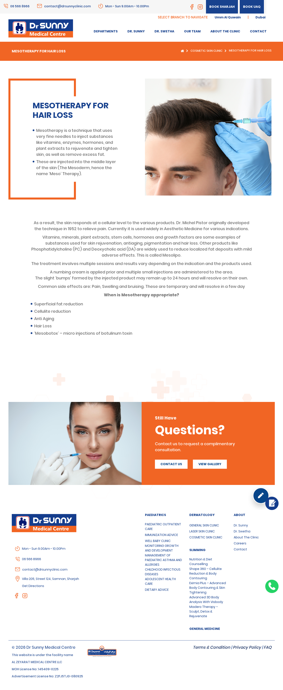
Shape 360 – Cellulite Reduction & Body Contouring (205, 573)
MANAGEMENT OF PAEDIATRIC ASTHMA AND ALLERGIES (163, 560)
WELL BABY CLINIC (158, 541)
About (239, 515)
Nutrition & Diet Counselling (200, 561)
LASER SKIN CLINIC (202, 531)
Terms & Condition (211, 647)
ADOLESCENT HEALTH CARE (160, 581)
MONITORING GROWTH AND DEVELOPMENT (161, 548)
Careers (240, 543)
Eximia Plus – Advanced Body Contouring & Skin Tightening (207, 588)
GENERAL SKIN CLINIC (204, 525)
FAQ (267, 647)
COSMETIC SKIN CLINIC (206, 51)
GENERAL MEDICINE (204, 629)
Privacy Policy (247, 647)
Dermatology (202, 515)
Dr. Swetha (242, 531)
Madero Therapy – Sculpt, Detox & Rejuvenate (203, 611)
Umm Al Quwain (228, 17)
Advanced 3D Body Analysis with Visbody (206, 599)
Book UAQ (252, 6)
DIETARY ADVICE (157, 589)
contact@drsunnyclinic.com (67, 6)
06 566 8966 (20, 6)
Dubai (260, 17)
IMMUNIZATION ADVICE (161, 535)
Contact (240, 549)
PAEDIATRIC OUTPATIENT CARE (163, 526)
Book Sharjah (222, 6)
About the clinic (246, 537)
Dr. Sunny (241, 525)
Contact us (171, 464)
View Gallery (209, 464)
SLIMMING (197, 550)
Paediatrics (155, 515)
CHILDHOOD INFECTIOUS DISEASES (162, 571)
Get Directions (33, 586)
